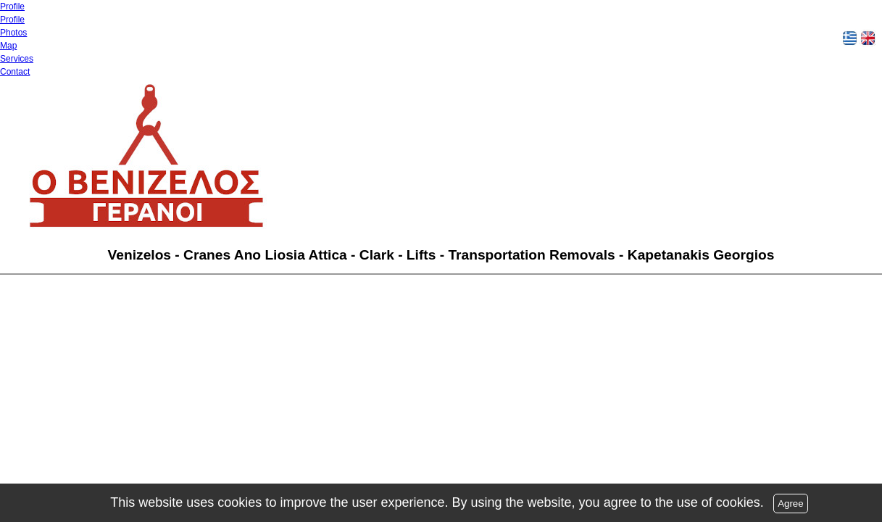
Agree (791, 503)
